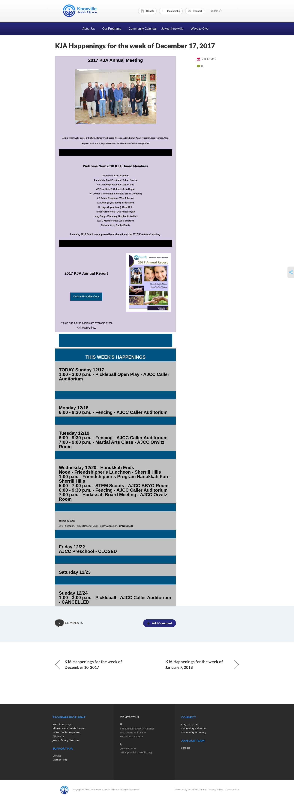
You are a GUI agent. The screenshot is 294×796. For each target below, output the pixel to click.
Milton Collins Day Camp (66, 732)
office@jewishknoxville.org (136, 752)
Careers (185, 747)
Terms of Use (232, 789)
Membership (171, 11)
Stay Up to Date (190, 724)
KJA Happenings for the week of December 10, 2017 (88, 664)
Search (216, 10)
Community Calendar (143, 28)
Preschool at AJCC (62, 724)
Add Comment (159, 623)
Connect (195, 11)
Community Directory (193, 732)
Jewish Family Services (65, 740)
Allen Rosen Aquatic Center (68, 728)
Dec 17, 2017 (206, 59)
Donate (147, 11)
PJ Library (58, 736)
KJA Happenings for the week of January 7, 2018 (202, 664)
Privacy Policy (216, 789)
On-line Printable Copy (86, 296)
